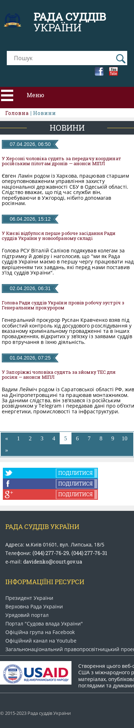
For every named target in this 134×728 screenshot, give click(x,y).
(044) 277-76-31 (89, 553)
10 (125, 438)
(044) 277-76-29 (51, 553)
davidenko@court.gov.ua (52, 561)
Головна (17, 113)
